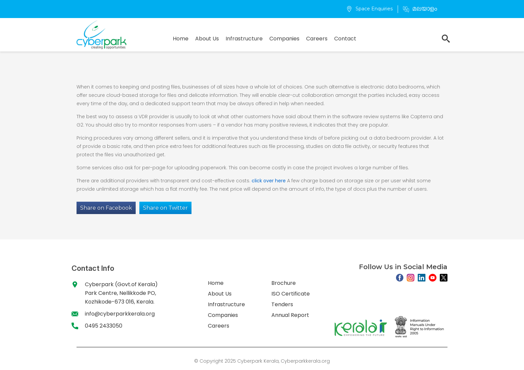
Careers (317, 38)
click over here (269, 180)
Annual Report (290, 315)
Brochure (283, 283)
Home (180, 38)
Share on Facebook (106, 208)
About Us (207, 38)
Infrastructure (244, 38)
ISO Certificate (290, 294)
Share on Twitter (165, 208)
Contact (345, 38)
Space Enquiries (369, 9)
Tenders (282, 304)
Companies (284, 38)
